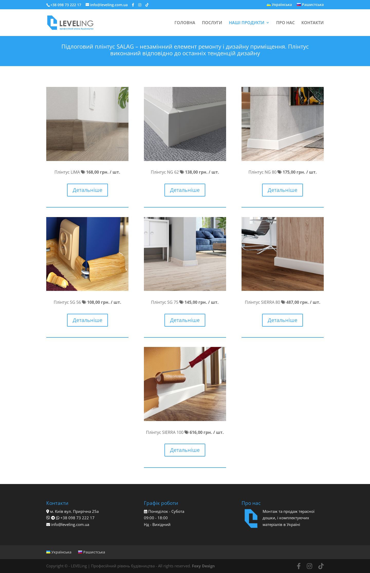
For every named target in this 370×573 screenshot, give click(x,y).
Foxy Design (203, 565)
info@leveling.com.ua (70, 524)
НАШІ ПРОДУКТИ (246, 23)
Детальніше (87, 189)
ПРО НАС (285, 23)
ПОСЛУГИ (212, 23)
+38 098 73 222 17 (65, 4)
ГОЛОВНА (184, 23)
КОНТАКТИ (312, 23)
